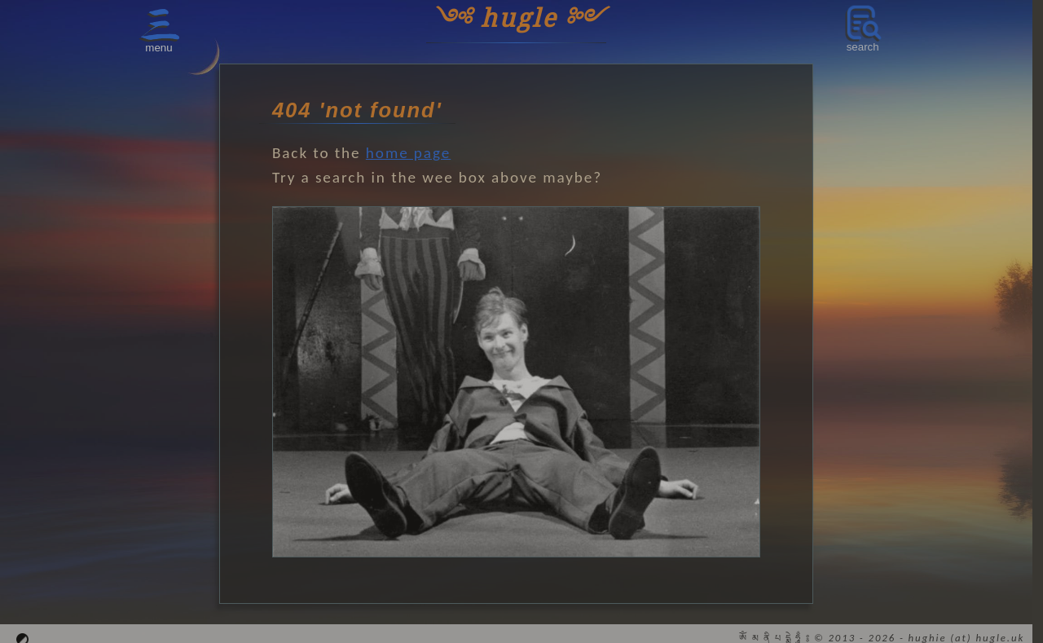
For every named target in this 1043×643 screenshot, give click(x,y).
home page (408, 152)
